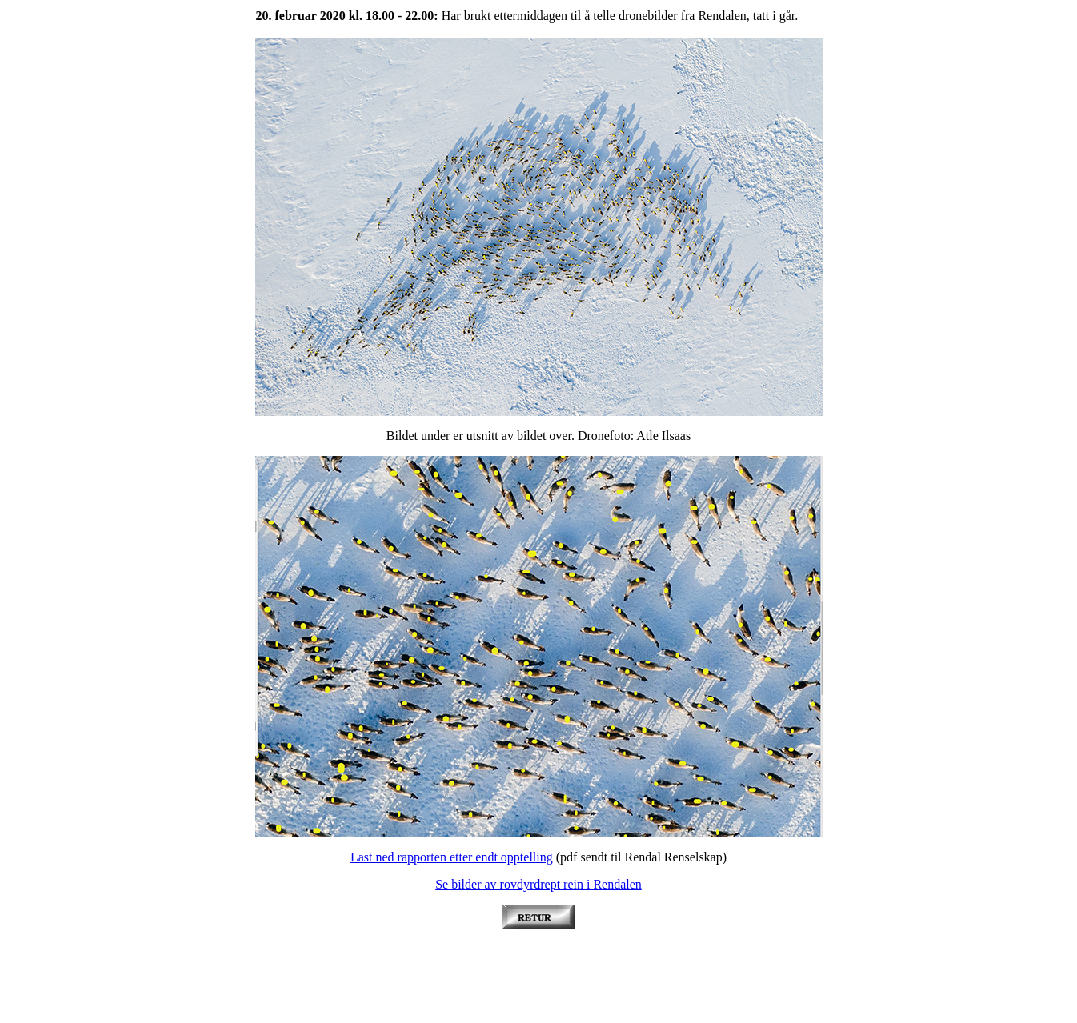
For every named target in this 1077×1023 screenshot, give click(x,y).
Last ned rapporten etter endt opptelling (451, 857)
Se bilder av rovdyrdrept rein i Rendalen (538, 884)
